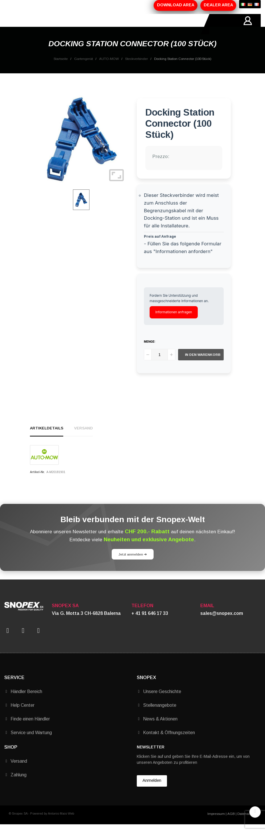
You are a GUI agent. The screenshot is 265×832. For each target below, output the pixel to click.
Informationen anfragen (173, 320)
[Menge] (159, 362)
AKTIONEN (95, 24)
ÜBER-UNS (45, 24)
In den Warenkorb (203, 362)
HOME (26, 24)
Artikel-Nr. (37, 479)
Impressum (216, 821)
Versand (83, 435)
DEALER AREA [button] (218, 5)
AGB (231, 821)
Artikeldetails (46, 435)
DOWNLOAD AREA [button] (175, 5)
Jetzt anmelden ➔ (133, 562)
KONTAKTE (141, 24)
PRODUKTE (70, 24)
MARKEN (118, 24)
